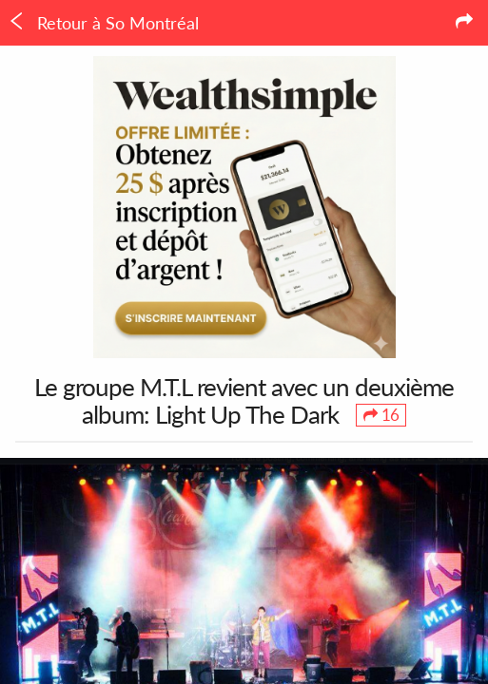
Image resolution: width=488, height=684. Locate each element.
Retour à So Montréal (103, 22)
